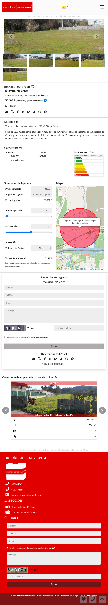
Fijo (10, 248)
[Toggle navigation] (102, 7)
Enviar (54, 346)
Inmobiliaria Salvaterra (26, 596)
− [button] (60, 194)
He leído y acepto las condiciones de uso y (27, 337)
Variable (21, 248)
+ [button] (60, 190)
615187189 (60, 282)
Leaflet (78, 269)
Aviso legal (74, 596)
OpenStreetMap (89, 269)
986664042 (48, 282)
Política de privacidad (45, 596)
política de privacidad (41, 337)
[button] (5, 410)
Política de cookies (61, 596)
